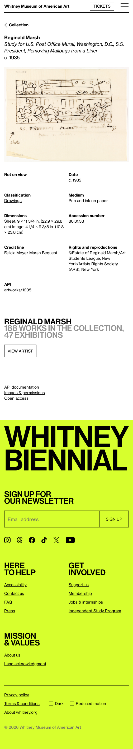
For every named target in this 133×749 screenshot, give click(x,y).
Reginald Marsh (22, 37)
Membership (80, 593)
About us (12, 655)
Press (9, 610)
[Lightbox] (66, 114)
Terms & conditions (22, 703)
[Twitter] (56, 540)
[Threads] (20, 540)
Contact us (14, 593)
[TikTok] (44, 540)
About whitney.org (20, 712)
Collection (18, 24)
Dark (56, 703)
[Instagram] (7, 540)
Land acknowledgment (25, 663)
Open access (16, 398)
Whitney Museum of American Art (36, 6)
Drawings (13, 200)
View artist (20, 351)
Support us (79, 584)
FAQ (8, 602)
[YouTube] (70, 540)
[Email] (51, 519)
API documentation (21, 387)
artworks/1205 (17, 289)
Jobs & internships (86, 602)
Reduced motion (88, 703)
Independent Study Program (95, 610)
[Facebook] (32, 540)
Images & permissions (24, 392)
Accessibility (15, 584)
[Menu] (124, 6)
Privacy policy (16, 694)
